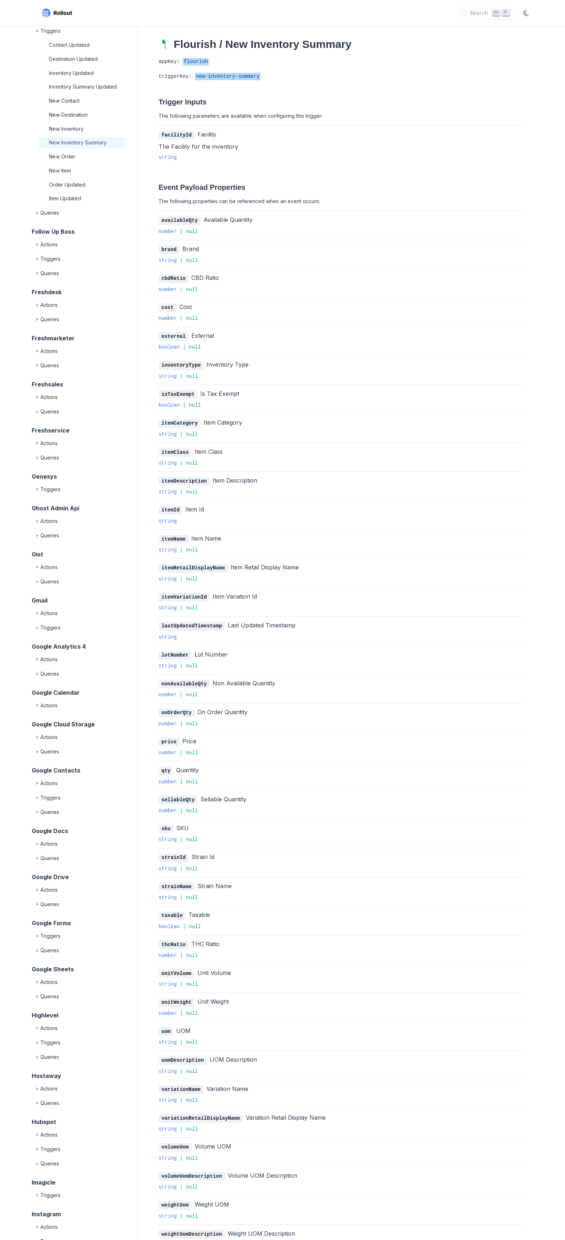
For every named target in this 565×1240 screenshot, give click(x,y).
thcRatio (173, 935)
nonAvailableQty (184, 678)
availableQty (179, 220)
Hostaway (46, 1075)
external (173, 334)
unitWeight (176, 992)
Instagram (46, 1214)
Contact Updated (69, 45)
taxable (172, 906)
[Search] (486, 12)
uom (165, 1021)
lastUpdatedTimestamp (191, 620)
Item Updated (65, 198)
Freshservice (51, 430)
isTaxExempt (178, 392)
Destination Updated (73, 59)
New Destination (68, 115)
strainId (173, 849)
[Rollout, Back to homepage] (57, 13)
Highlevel (45, 1015)
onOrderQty (176, 706)
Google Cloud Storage (63, 724)
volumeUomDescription (191, 1164)
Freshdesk (47, 292)
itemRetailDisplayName (193, 563)
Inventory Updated (71, 73)
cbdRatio (173, 277)
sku (165, 821)
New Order (62, 156)
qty (165, 763)
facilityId (176, 135)
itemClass (175, 449)
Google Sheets (53, 969)
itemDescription (184, 477)
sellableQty (178, 792)
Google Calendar (56, 692)
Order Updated (67, 185)
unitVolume (176, 964)
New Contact (64, 101)
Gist (37, 554)
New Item (60, 170)
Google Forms (51, 923)
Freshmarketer (53, 338)
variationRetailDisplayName (200, 1107)
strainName (176, 878)
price (169, 735)
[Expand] (37, 213)
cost (167, 306)
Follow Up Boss (53, 231)
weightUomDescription (191, 1221)
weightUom (175, 1192)
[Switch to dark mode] (526, 13)
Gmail (40, 600)
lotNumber (175, 649)
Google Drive (50, 877)
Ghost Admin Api (55, 508)
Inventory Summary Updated (83, 87)
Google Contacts (56, 770)
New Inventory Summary (78, 142)
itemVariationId (184, 592)
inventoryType (181, 363)
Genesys (44, 476)
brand (169, 249)
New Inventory (66, 129)
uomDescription (182, 1049)
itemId (170, 506)
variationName (181, 1078)
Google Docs (50, 830)
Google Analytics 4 (59, 646)
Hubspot (44, 1121)
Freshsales (47, 384)
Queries (47, 213)
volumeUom (175, 1135)
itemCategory (179, 420)
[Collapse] (37, 31)
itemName (173, 535)
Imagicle (43, 1182)
